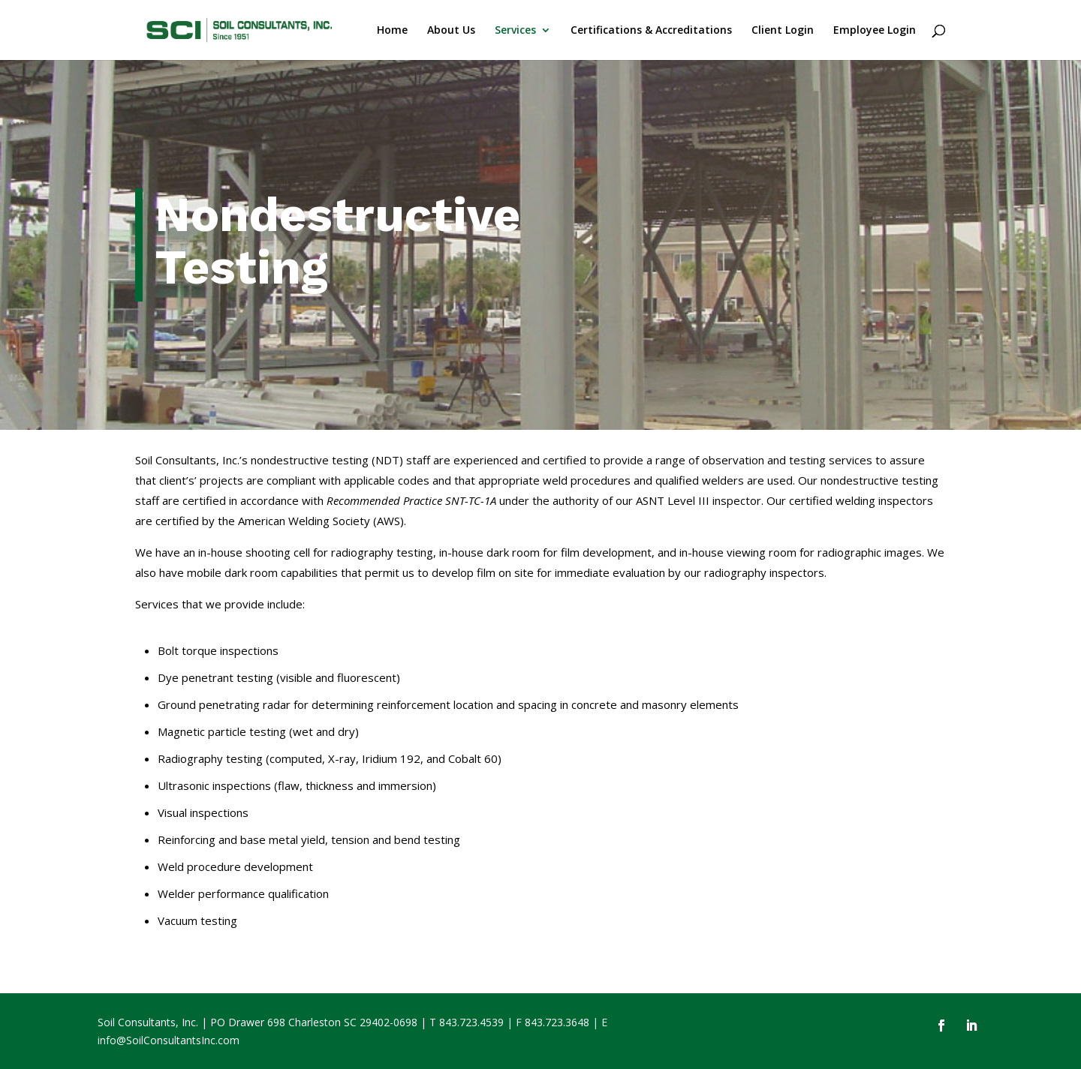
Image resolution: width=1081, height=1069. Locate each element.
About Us (451, 31)
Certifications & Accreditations (651, 31)
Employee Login (874, 31)
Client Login (782, 31)
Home (392, 31)
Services (515, 31)
